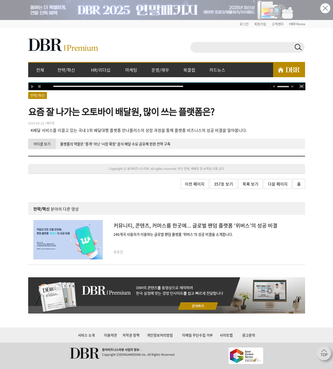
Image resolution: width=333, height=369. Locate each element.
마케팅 (131, 70)
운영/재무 (160, 70)
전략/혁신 (66, 70)
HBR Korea (297, 23)
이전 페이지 (195, 184)
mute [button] (274, 86)
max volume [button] (292, 86)
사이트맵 (226, 335)
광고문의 (248, 335)
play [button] (32, 86)
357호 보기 (223, 184)
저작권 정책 (130, 335)
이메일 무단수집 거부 (197, 335)
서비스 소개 (86, 335)
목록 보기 (250, 184)
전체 (40, 70)
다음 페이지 (278, 184)
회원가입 (260, 23)
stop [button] (39, 86)
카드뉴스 (217, 70)
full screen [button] (301, 86)
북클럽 (189, 70)
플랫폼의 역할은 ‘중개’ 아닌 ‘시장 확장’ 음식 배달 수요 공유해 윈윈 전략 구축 (115, 144)
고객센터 (278, 23)
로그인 (244, 23)
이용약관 (110, 335)
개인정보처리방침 (160, 335)
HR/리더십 (101, 70)
